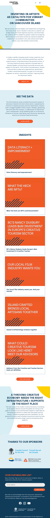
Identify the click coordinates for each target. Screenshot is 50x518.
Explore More (25, 379)
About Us (25, 81)
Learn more (25, 426)
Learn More (25, 121)
